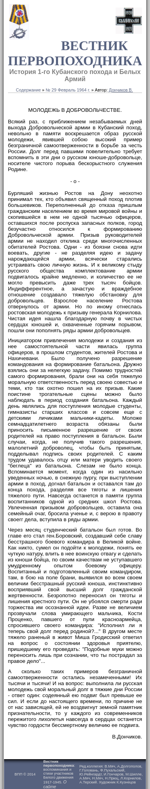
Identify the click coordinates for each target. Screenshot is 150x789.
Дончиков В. (121, 90)
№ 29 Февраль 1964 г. (68, 90)
